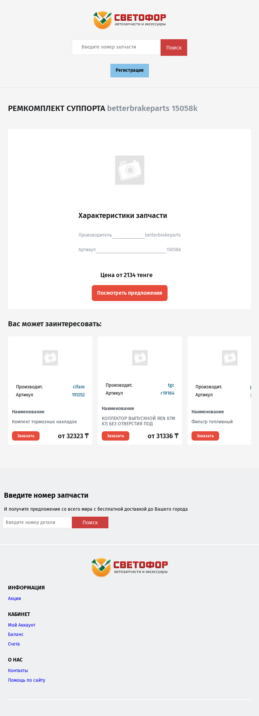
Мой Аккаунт (21, 625)
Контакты (18, 670)
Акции (14, 598)
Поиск (174, 48)
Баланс (16, 634)
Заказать (25, 436)
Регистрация (130, 70)
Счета (14, 644)
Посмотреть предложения (129, 293)
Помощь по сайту (26, 680)
